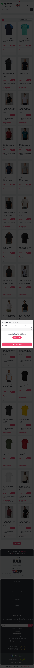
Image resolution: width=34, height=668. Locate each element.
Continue (17, 337)
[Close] (32, 330)
